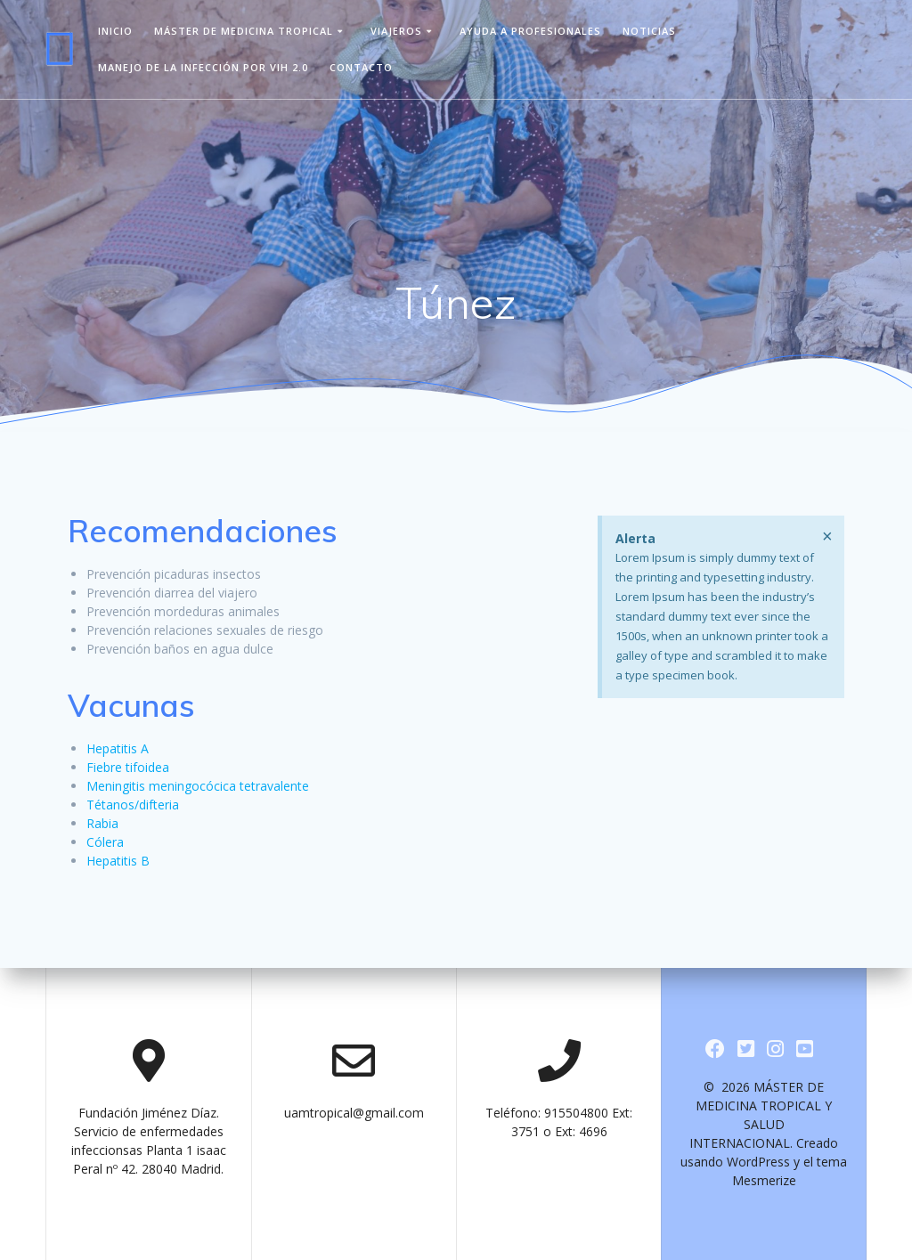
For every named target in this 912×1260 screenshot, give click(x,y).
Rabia (102, 823)
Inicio (115, 30)
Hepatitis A (117, 748)
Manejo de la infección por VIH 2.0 (203, 67)
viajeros (396, 30)
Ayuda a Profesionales (530, 30)
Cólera (105, 841)
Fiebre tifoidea (127, 767)
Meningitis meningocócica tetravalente (197, 785)
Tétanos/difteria (132, 804)
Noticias (649, 30)
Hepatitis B (118, 860)
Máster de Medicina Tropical (243, 30)
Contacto (361, 67)
